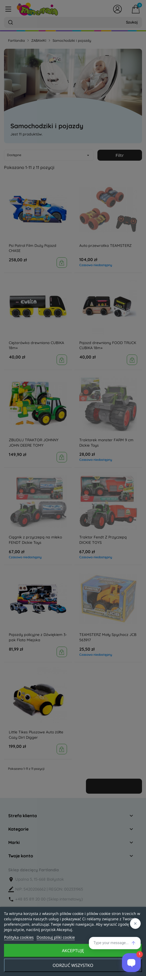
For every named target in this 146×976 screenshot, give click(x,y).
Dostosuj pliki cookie (56, 937)
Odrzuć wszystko (73, 965)
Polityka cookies (19, 937)
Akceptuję (73, 951)
